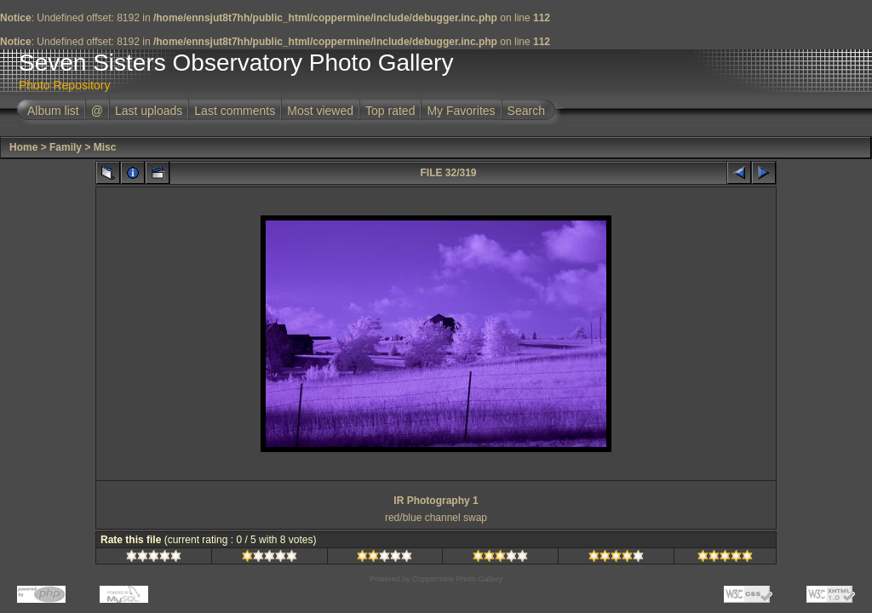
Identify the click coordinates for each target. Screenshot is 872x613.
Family (65, 147)
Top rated (390, 110)
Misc (105, 147)
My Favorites (461, 110)
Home (23, 147)
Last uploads (148, 110)
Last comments (234, 110)
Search (526, 110)
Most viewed (320, 110)
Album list (53, 110)
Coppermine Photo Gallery (457, 579)
